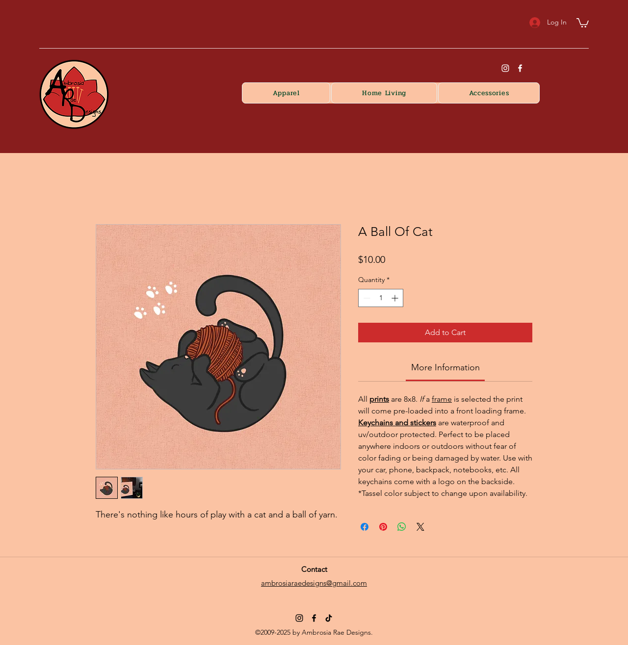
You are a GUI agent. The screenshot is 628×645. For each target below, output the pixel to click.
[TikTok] (329, 618)
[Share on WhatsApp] (402, 527)
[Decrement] (366, 298)
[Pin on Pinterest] (383, 527)
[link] (445, 367)
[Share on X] (420, 527)
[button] (582, 22)
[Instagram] (299, 618)
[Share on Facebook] (364, 527)
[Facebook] (520, 68)
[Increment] (396, 298)
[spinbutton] (381, 298)
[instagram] (505, 68)
